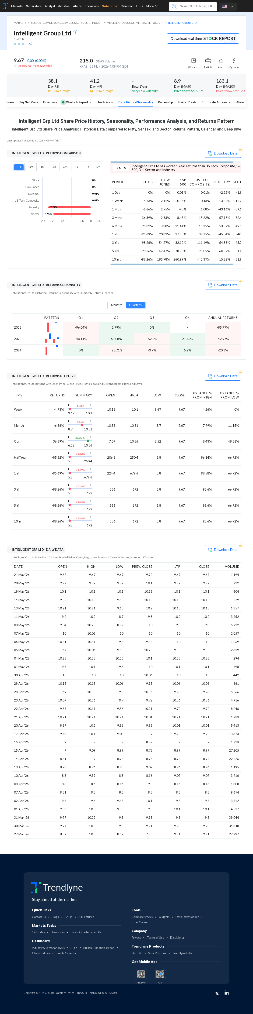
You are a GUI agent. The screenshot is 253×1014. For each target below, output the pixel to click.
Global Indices (41, 953)
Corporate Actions (214, 102)
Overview (7, 102)
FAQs (68, 917)
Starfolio (137, 953)
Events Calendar (66, 953)
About (240, 102)
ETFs (73, 948)
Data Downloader (187, 917)
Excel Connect (141, 922)
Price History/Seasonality (135, 102)
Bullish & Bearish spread (98, 948)
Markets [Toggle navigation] (17, 6)
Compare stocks (142, 917)
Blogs (55, 917)
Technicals (105, 102)
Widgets (163, 917)
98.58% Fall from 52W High (35, 65)
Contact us (39, 917)
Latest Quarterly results (86, 932)
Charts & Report (75, 102)
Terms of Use (155, 937)
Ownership (165, 102)
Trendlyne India (182, 953)
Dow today (58, 932)
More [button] (152, 6)
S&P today (38, 932)
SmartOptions (157, 953)
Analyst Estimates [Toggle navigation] (57, 6)
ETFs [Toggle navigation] (139, 6)
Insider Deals (187, 102)
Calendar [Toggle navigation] (127, 6)
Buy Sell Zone (28, 102)
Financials (50, 102)
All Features (86, 917)
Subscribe (109, 6)
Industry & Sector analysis (48, 948)
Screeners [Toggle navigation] (92, 6)
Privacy (136, 937)
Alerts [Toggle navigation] (77, 6)
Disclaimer (177, 937)
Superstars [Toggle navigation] (34, 6)
